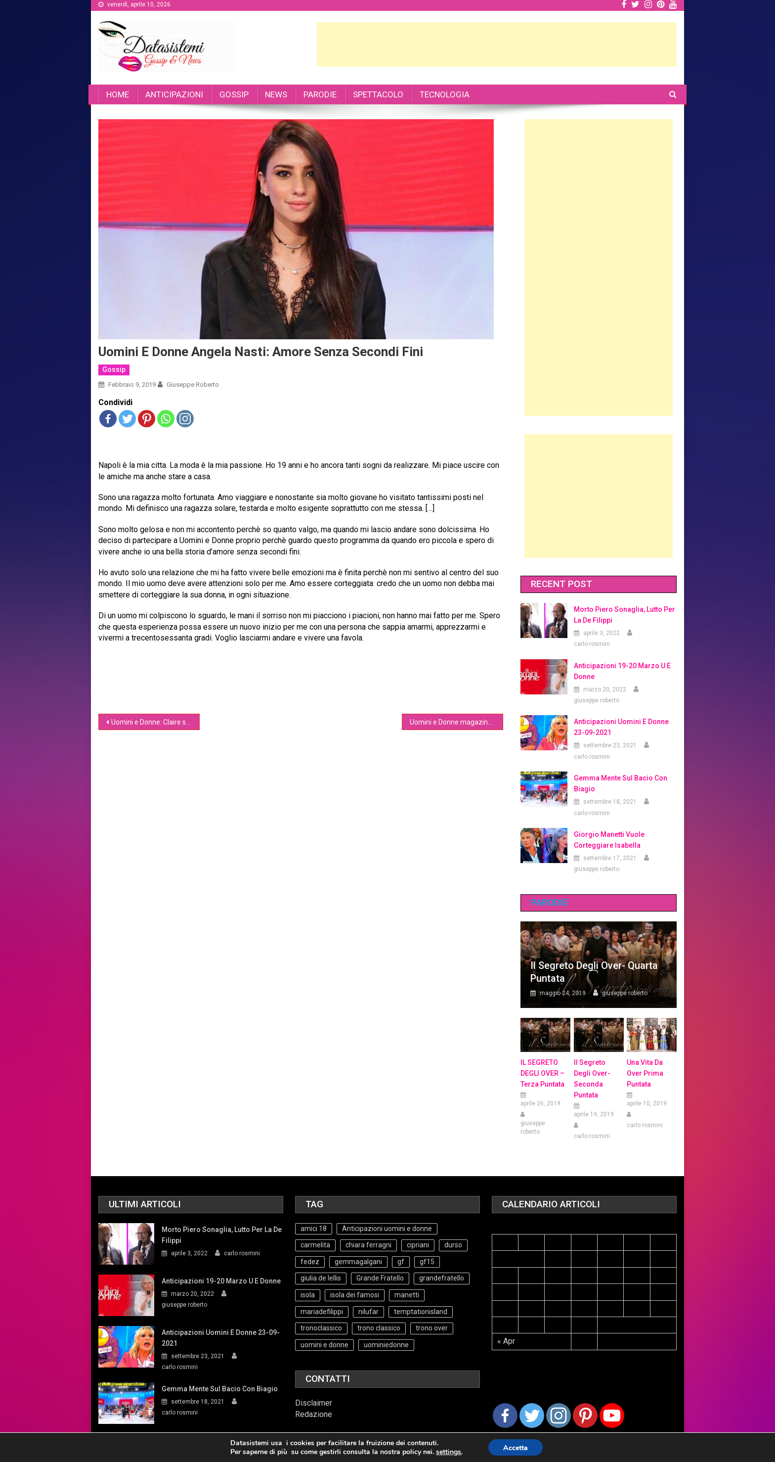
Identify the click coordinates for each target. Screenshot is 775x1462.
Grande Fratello (380, 1278)
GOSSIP (234, 94)
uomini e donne (324, 1345)
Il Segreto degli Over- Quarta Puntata (594, 971)
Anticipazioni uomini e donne (387, 1229)
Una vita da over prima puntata (645, 1073)
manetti (406, 1295)
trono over (432, 1328)
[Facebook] (505, 1415)
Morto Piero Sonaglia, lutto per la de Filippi (624, 614)
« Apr (506, 1341)
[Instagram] (558, 1415)
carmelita (315, 1245)
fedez (310, 1262)
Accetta (515, 1448)
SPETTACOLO (378, 94)
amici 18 (314, 1229)
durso (453, 1245)
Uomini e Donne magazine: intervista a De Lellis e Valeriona (456, 722)
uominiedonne (386, 1345)
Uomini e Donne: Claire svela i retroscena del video (155, 722)
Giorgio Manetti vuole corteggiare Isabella (609, 839)
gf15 (427, 1262)
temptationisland (420, 1312)
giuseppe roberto (193, 384)
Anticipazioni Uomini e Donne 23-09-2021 (621, 727)
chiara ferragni (368, 1245)
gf (400, 1262)
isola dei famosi (354, 1295)
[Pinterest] (585, 1415)
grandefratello (441, 1278)
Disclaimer (313, 1403)
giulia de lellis (321, 1278)
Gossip (114, 369)
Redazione (313, 1414)
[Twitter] (531, 1415)
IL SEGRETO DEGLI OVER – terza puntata (542, 1073)
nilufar (368, 1312)
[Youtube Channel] (612, 1415)
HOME (117, 94)
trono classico (378, 1328)
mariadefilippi (322, 1312)
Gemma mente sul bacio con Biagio (620, 783)
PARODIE (320, 94)
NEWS (276, 94)
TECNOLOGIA (445, 94)
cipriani (418, 1245)
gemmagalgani (358, 1262)
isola (308, 1295)
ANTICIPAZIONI (174, 94)
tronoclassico (321, 1328)
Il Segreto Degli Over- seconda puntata (592, 1078)
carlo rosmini (592, 643)
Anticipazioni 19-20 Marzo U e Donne (622, 671)
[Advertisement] (497, 44)
